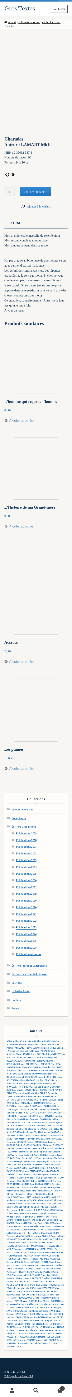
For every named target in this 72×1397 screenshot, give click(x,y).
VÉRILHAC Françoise (16, 1340)
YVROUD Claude (49, 1343)
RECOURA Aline (29, 1295)
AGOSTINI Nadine (50, 1041)
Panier (56, 1388)
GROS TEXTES (14, 1184)
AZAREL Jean (29, 1054)
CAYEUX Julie (13, 1103)
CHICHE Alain (36, 1106)
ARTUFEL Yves (32, 1051)
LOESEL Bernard (52, 1230)
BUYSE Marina (32, 1090)
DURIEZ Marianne (55, 1148)
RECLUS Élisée (13, 1295)
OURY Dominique (15, 1268)
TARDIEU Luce (56, 1324)
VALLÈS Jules (13, 1337)
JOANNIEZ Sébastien (35, 1203)
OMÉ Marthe (47, 1265)
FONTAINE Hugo (14, 1161)
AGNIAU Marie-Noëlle (30, 1041)
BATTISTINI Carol (32, 1057)
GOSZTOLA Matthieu (46, 1178)
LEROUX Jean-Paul (33, 1223)
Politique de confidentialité (18, 1376)
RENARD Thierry (46, 1295)
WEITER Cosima (32, 1343)
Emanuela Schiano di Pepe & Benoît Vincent (39, 1152)
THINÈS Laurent (14, 1327)
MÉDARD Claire (54, 1246)
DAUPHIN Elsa (13, 1122)
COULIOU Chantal (56, 1113)
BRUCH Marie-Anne (46, 1083)
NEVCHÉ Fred (13, 1265)
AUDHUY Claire (14, 1054)
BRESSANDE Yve (14, 1083)
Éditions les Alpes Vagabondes (29, 965)
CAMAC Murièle (30, 1093)
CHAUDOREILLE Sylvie (44, 1103)
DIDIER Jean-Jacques (17, 1139)
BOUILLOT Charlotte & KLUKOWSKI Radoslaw (35, 1074)
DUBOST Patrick (14, 1145)
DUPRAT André (23, 1148)
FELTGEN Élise (13, 1158)
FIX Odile (58, 1158)
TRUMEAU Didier (25, 1333)
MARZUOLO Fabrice (52, 1239)
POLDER (19, 1281)
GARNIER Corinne (37, 1168)
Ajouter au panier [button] (21, 420)
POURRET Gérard (38, 1285)
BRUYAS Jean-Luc (32, 1087)
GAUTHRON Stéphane (17, 1171)
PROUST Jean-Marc (16, 1288)
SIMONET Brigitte (43, 1320)
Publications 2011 (26, 846)
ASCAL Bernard (48, 1051)
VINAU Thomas (34, 1340)
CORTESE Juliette (38, 1113)
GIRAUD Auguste (40, 1174)
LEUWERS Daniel (28, 1230)
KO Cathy (24, 1213)
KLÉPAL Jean (12, 1213)
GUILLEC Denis (14, 1187)
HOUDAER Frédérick (43, 1194)
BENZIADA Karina (45, 1061)
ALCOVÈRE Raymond (16, 1044)
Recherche (36, 1390)
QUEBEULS (32, 1288)
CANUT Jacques (34, 1096)
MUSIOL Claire (22, 1262)
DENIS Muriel (19, 1132)
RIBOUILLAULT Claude (28, 1298)
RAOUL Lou (52, 1291)
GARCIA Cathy (20, 1168)
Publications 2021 (26, 914)
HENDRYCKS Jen (46, 1191)
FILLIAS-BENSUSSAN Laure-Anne (37, 1158)
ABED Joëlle (12, 1041)
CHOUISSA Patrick (28, 1109)
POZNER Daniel (56, 1285)
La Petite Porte (21, 991)
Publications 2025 (26, 941)
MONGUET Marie (50, 1256)
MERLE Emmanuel (15, 1249)
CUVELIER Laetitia (53, 1116)
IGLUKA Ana (19, 1200)
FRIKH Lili (37, 1164)
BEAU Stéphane (49, 1057)
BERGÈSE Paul (32, 1064)
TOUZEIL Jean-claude (26, 1330)
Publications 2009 (26, 833)
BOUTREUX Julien (15, 1080)
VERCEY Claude (54, 1337)
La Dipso (17, 982)
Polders (16, 1000)
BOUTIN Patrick (54, 1077)
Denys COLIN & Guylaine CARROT (43, 1132)
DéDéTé (51, 1125)
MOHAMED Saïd (14, 1256)
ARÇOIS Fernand (41, 1048)
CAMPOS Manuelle (16, 1096)
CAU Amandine (56, 1100)
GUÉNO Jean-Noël (31, 1184)
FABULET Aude (31, 1155)
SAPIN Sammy (22, 1314)
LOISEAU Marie (14, 1233)
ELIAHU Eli (12, 1152)
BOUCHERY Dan (46, 1070)
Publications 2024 (26, 934)
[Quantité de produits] (10, 191)
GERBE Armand (23, 1174)
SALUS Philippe (53, 1307)
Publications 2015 (26, 873)
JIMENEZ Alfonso (53, 1200)
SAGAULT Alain (37, 1307)
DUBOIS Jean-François (45, 1142)
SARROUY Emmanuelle (41, 1314)
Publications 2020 (26, 907)
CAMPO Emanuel (48, 1093)
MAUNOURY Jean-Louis (18, 1246)
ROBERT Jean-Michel (39, 1301)
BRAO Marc (50, 1080)
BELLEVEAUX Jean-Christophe (21, 1061)
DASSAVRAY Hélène (49, 1119)
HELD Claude (13, 1191)
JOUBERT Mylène (39, 1207)
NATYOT (35, 1262)
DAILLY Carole (13, 1119)
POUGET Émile (47, 1281)
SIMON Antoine (26, 1320)
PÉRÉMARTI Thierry (16, 1272)
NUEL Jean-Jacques (30, 1265)
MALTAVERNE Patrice (47, 1236)
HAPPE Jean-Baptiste (50, 1187)
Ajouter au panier (35, 191)
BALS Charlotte (44, 1054)
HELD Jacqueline (28, 1191)
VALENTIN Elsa (55, 1333)
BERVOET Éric (47, 1064)
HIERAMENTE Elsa (23, 1194)
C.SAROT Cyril (47, 1090)
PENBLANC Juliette (52, 1268)
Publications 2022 (26, 920)
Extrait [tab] (15, 223)
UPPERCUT (40, 1333)
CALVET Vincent (14, 1093)
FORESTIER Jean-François (36, 1161)
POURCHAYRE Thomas (18, 1285)
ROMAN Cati (57, 1301)
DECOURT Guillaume (35, 1125)
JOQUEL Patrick (21, 1207)
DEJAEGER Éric (45, 1129)
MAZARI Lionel (38, 1246)
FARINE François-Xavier (51, 1155)
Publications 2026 (26, 947)
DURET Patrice (39, 1148)
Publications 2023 (51, 22)
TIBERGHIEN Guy (31, 1327)
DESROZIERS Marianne (35, 1135)
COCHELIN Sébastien (49, 1109)
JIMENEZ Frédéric (15, 1203)
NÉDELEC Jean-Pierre (51, 1262)
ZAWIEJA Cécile (14, 1346)
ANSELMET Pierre (23, 1048)
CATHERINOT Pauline (36, 1100)
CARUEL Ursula (50, 1096)
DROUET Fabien (25, 1142)
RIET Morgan (21, 1301)
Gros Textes (19, 9)
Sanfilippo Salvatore (38, 1311)
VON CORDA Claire (53, 1340)
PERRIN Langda (34, 1272)
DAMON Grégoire (29, 1119)
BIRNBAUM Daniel (41, 1067)
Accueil (12, 22)
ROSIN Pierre (43, 1304)
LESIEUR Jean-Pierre (31, 1226)
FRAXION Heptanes (21, 1164)
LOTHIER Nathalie (31, 1233)
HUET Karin (31, 1197)
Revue (15, 1008)
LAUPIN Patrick (30, 1220)
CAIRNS (59, 1090)
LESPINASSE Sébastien (53, 1226)
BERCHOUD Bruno (15, 1064)
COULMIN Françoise (17, 1116)
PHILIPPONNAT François (37, 1275)
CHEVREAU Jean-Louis (17, 1106)
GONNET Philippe (26, 1178)
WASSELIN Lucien (15, 1343)
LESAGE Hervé (13, 1226)
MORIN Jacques (30, 1259)
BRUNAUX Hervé (15, 1087)
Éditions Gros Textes (29, 22)
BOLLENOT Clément (27, 1070)
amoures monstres (22, 809)
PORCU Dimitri (31, 1281)
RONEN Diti (12, 1304)
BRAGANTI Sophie (34, 1080)
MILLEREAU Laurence (34, 1252)
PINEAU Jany (22, 1278)
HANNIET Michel (30, 1187)
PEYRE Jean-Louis (15, 1275)
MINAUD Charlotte (54, 1252)
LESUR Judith (13, 1230)
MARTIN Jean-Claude (31, 1239)
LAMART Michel (14, 1220)
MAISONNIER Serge (26, 1236)
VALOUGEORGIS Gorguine (32, 1337)
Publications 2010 (26, 840)
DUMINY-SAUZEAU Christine (37, 1145)
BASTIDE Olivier (14, 1057)
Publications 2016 (26, 880)
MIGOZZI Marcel (14, 1252)
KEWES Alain (56, 1210)
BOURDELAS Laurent (35, 1077)
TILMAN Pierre (48, 1327)
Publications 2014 (26, 867)
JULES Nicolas (25, 1210)
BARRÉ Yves (58, 1054)
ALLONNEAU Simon (37, 1044)
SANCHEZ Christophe (17, 1311)
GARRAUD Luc (53, 1168)
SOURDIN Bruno (22, 1324)
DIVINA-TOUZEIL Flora (39, 1139)
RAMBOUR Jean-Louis (34, 1291)
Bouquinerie (19, 818)
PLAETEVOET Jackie (39, 1278)
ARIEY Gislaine (57, 1048)
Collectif (11, 1113)
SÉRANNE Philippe (23, 1317)
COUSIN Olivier (36, 1116)
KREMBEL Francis (38, 1213)
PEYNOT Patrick (51, 1272)
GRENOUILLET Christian (49, 1181)
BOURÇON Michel (15, 1077)
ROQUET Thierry (27, 1304)
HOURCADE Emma (15, 1197)
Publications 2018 (26, 893)
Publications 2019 (26, 900)
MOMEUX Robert (32, 1256)
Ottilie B (59, 1265)
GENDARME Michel (39, 1171)
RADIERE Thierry (14, 1291)
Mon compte (12, 1390)
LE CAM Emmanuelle (48, 1220)
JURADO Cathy (41, 1210)
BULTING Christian (51, 1087)
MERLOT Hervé (48, 1249)
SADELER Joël (22, 1307)
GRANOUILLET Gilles (27, 1181)
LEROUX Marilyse (52, 1223)
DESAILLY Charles (15, 1135)
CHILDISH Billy (51, 1106)
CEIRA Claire (26, 1103)
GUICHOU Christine (50, 1184)
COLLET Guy (22, 1113)
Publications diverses (28, 954)
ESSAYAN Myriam (15, 1155)
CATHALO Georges (16, 1100)
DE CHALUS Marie (15, 1125)
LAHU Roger (22, 1217)
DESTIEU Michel (55, 1135)
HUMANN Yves (45, 1197)
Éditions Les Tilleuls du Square (29, 974)
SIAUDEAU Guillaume (44, 1317)
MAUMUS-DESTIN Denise (40, 1242)
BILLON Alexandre (22, 1067)
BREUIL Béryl (30, 1083)
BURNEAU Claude (15, 1090)
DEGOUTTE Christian (26, 1129)
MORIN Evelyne (14, 1259)
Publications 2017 (26, 887)
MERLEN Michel (32, 1249)
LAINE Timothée (37, 1217)
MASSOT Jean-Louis (16, 1242)
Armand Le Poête (16, 1051)
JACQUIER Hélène (34, 1200)
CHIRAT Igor (12, 1109)
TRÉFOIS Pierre (45, 1330)
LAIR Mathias (52, 1217)
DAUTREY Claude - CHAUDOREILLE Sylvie (42, 1122)
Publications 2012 (26, 853)
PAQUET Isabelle (33, 1268)
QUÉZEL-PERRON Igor (49, 1288)
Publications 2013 (26, 860)
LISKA (40, 1230)
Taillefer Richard (40, 1324)
